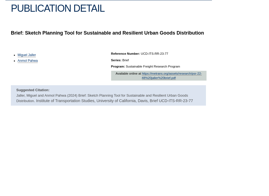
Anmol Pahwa (28, 61)
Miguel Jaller (27, 55)
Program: (118, 66)
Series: (116, 60)
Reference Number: (125, 53)
